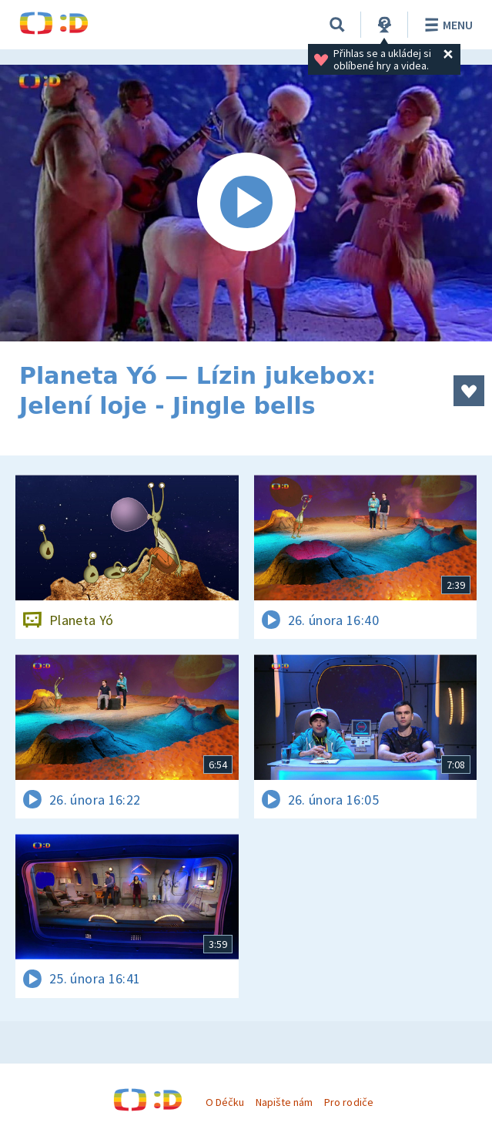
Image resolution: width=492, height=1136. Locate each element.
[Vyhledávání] (337, 24)
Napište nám (284, 1102)
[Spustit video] (246, 203)
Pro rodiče (348, 1102)
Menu (446, 24)
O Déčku (225, 1102)
